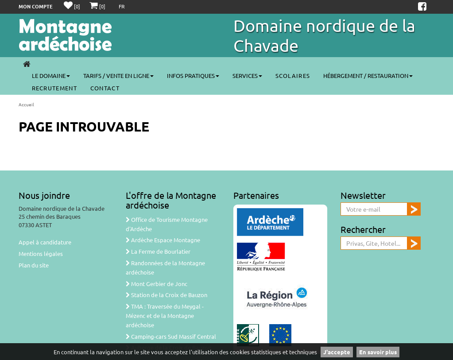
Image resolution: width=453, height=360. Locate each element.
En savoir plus (378, 352)
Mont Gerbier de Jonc (156, 283)
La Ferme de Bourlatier (158, 251)
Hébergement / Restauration (368, 75)
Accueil (26, 104)
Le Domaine (51, 75)
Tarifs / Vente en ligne (118, 75)
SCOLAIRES (292, 75)
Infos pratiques (193, 75)
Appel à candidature (45, 242)
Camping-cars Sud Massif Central (171, 336)
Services (247, 75)
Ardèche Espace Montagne (163, 240)
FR (122, 6)
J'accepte (336, 352)
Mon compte (36, 6)
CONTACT (105, 88)
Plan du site (34, 265)
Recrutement (54, 88)
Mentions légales (41, 253)
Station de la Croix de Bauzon (166, 294)
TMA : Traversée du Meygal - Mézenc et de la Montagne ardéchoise (165, 315)
